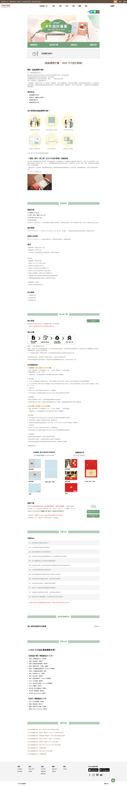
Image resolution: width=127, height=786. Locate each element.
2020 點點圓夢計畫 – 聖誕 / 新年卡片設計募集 (39, 751)
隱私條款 (43, 773)
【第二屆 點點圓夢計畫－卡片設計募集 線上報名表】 (49, 348)
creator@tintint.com (70, 359)
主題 (60, 6)
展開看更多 (97, 626)
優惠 (79, 6)
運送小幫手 (32, 769)
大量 (73, 6)
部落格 (54, 771)
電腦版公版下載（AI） (93, 511)
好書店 (65, 769)
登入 (120, 1)
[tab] (53, 6)
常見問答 (43, 769)
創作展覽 (19, 771)
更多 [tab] (86, 6)
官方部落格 (36, 268)
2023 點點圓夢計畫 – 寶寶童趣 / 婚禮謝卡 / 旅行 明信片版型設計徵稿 (46, 735)
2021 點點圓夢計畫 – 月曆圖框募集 (36, 748)
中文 (107, 783)
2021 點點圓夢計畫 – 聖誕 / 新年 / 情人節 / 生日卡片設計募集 (44, 744)
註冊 (115, 1)
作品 (66, 6)
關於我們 (54, 769)
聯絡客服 (43, 771)
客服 (124, 1)
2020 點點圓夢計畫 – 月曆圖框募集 (36, 754)
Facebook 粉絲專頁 (38, 270)
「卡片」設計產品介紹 (35, 171)
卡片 (34, 263)
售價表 (30, 771)
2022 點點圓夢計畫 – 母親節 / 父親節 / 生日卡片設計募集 (42, 741)
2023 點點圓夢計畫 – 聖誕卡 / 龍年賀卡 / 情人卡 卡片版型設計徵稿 (45, 732)
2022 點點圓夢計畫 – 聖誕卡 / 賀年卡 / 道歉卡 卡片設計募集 (43, 738)
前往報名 (93, 320)
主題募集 (19, 769)
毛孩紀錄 (44, 6)
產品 (53, 6)
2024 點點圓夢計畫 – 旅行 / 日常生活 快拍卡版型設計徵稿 (43, 729)
